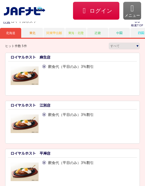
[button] (132, 11)
